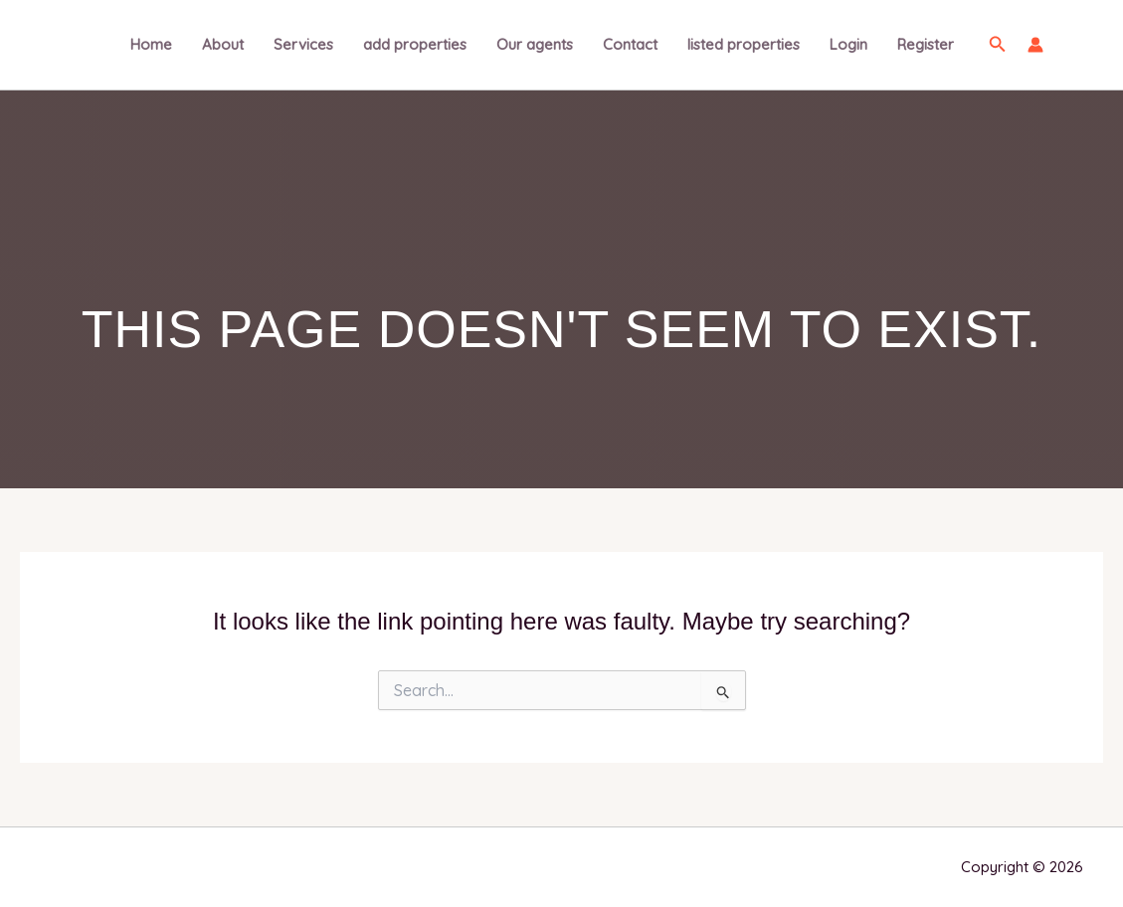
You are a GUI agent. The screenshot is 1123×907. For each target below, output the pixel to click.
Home (151, 44)
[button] (998, 45)
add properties (415, 44)
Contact (630, 44)
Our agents (534, 44)
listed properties (743, 44)
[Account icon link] (1035, 45)
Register (925, 44)
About (223, 44)
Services (303, 44)
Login (848, 44)
